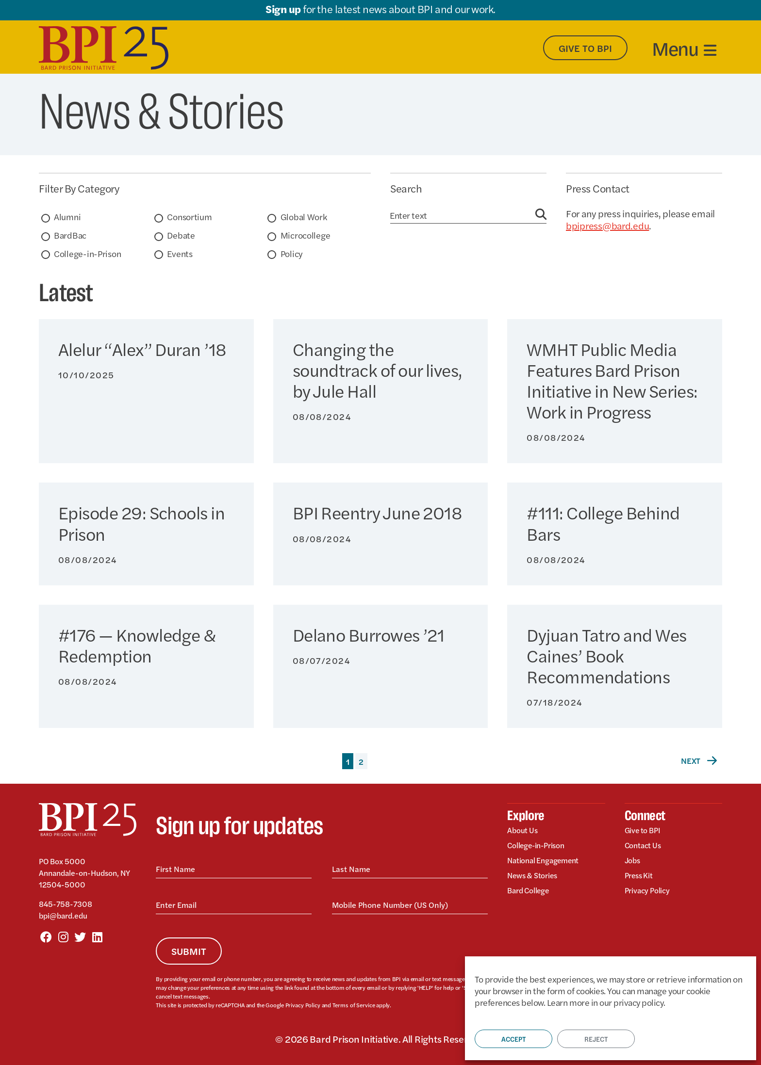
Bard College (531, 894)
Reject (596, 1039)
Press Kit (641, 878)
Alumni (67, 216)
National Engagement (548, 862)
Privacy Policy (302, 1004)
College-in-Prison (87, 253)
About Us (524, 831)
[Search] (463, 215)
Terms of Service (352, 1004)
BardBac (70, 235)
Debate (181, 235)
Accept (513, 1039)
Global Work (304, 216)
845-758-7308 (65, 903)
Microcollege (306, 235)
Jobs (634, 862)
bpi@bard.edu (63, 915)
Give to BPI (645, 831)
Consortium (189, 216)
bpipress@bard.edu (607, 225)
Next (700, 760)
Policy (291, 253)
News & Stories (535, 878)
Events (179, 253)
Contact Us (645, 846)
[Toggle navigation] (684, 48)
